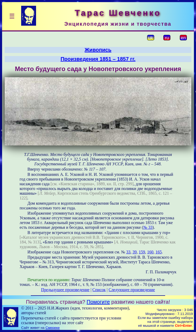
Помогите (98, 302)
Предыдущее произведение (65, 289)
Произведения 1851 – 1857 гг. (98, 59)
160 (150, 252)
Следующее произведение (131, 289)
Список (99, 289)
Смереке (52, 328)
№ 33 (147, 227)
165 (158, 252)
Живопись (98, 50)
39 (134, 252)
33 (128, 252)
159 (142, 252)
